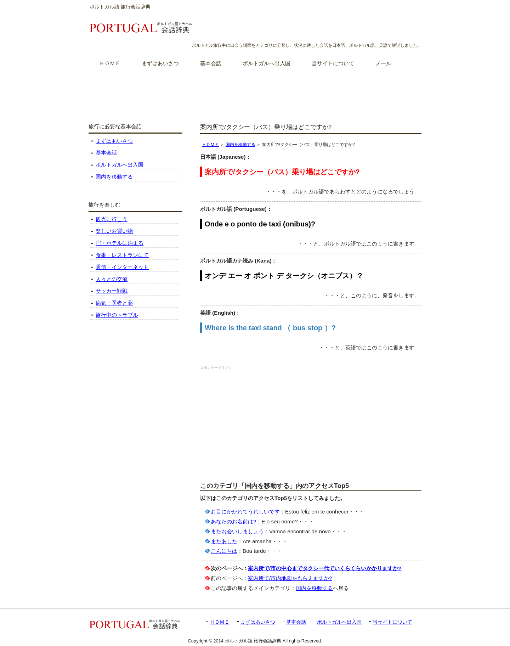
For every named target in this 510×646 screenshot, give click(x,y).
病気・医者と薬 (114, 303)
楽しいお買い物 (114, 231)
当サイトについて (392, 622)
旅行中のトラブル (117, 315)
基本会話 (106, 153)
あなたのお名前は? (233, 521)
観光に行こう (112, 219)
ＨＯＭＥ (210, 144)
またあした (224, 541)
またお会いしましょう (237, 531)
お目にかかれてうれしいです (245, 512)
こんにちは (224, 551)
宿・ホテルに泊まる (119, 243)
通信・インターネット (122, 267)
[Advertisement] (255, 92)
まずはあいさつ (114, 141)
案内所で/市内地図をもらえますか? (290, 578)
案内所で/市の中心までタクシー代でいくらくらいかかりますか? (325, 568)
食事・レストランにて (122, 255)
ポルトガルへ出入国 (119, 165)
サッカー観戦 (112, 291)
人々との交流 (112, 279)
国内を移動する (240, 144)
